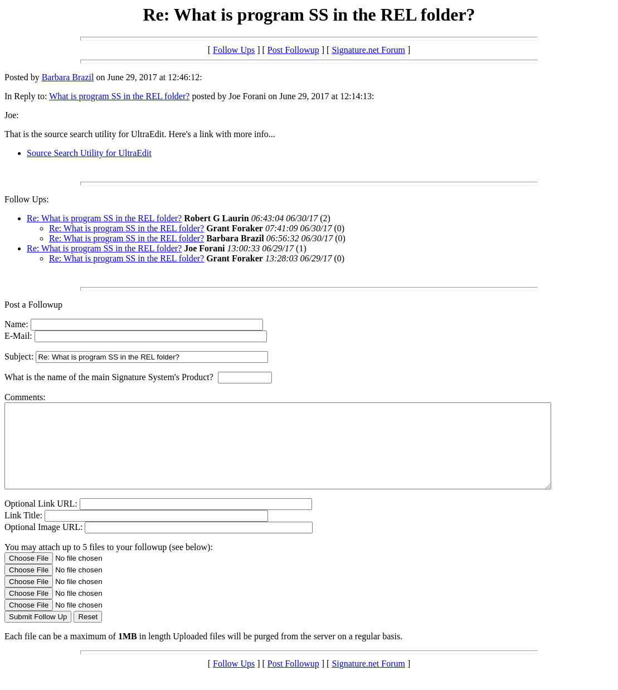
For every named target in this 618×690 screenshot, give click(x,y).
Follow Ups (234, 50)
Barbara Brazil (68, 77)
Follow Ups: (26, 199)
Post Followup (293, 50)
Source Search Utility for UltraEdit (89, 153)
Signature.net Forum (368, 50)
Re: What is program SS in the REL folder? (104, 218)
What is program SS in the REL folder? (119, 96)
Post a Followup (33, 304)
